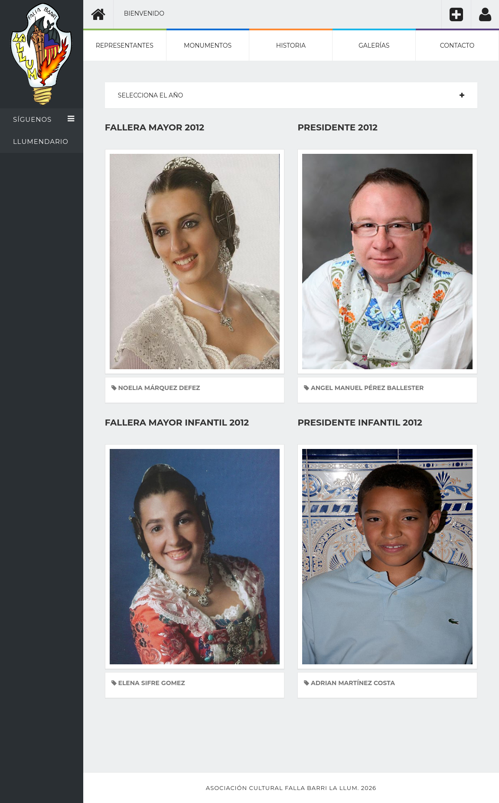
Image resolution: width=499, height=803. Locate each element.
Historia (291, 45)
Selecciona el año (150, 95)
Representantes (124, 45)
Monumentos (208, 45)
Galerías (374, 45)
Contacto (457, 45)
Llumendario (40, 141)
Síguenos (44, 119)
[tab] (291, 95)
